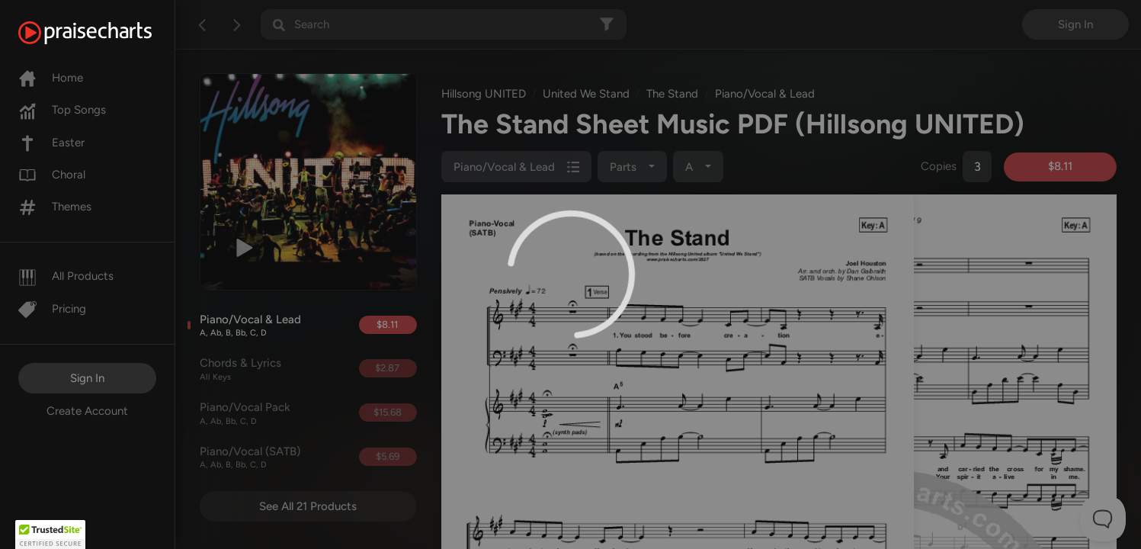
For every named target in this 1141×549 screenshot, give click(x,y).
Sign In (87, 378)
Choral (51, 174)
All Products (66, 276)
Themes (54, 207)
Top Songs (62, 110)
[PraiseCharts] (104, 32)
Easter (51, 142)
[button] (50, 534)
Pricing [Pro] (52, 309)
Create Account (87, 411)
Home (50, 78)
